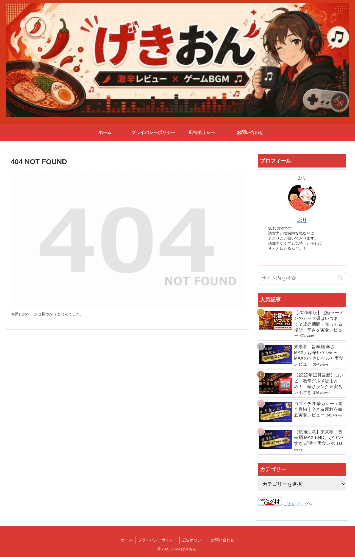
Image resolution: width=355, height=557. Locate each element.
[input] (302, 278)
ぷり (302, 220)
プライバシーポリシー (157, 540)
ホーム (126, 540)
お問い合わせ (222, 540)
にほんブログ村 (285, 504)
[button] (340, 278)
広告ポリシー (194, 540)
